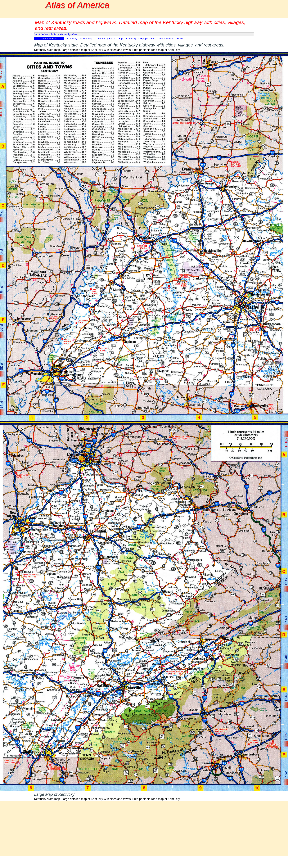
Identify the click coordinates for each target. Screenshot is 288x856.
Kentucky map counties (171, 38)
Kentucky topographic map (140, 38)
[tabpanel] (144, 46)
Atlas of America (77, 5)
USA (54, 34)
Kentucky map (49, 38)
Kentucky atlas (68, 34)
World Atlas (41, 34)
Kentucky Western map (79, 38)
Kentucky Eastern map (110, 38)
